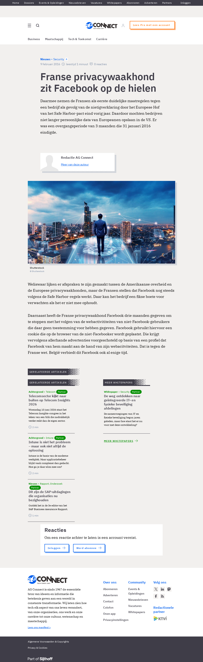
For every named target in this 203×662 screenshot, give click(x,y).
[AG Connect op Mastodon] (169, 589)
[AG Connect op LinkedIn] (162, 589)
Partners (167, 2)
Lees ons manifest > (39, 627)
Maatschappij (54, 39)
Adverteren (150, 2)
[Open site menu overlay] (29, 25)
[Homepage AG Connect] (101, 25)
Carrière (101, 39)
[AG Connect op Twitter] (155, 589)
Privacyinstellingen (115, 620)
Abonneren (133, 2)
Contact (108, 601)
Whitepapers (114, 2)
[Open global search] (37, 25)
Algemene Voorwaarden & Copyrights (48, 641)
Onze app (109, 614)
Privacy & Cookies (37, 647)
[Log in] (123, 25)
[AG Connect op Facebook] (155, 596)
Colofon (108, 607)
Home (15, 2)
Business (34, 39)
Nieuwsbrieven (77, 2)
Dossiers (29, 2)
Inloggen (186, 2)
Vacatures (96, 2)
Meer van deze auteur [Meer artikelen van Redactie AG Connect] (75, 164)
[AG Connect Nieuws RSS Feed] (162, 596)
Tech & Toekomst (79, 39)
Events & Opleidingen (51, 2)
